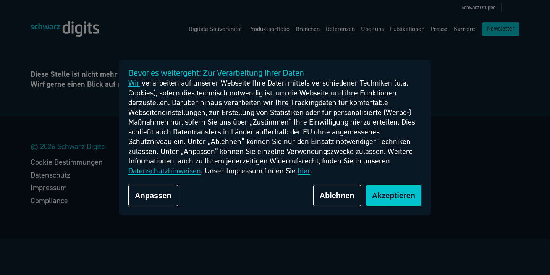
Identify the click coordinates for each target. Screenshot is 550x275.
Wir (134, 83)
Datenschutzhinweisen (164, 171)
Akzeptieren (393, 195)
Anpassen (153, 195)
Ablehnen (337, 195)
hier (304, 171)
